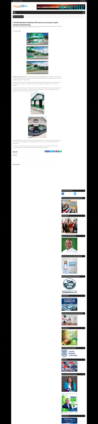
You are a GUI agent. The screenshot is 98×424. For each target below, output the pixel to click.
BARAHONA (37, 27)
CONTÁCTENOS (21, 1)
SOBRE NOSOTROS (15, 1)
